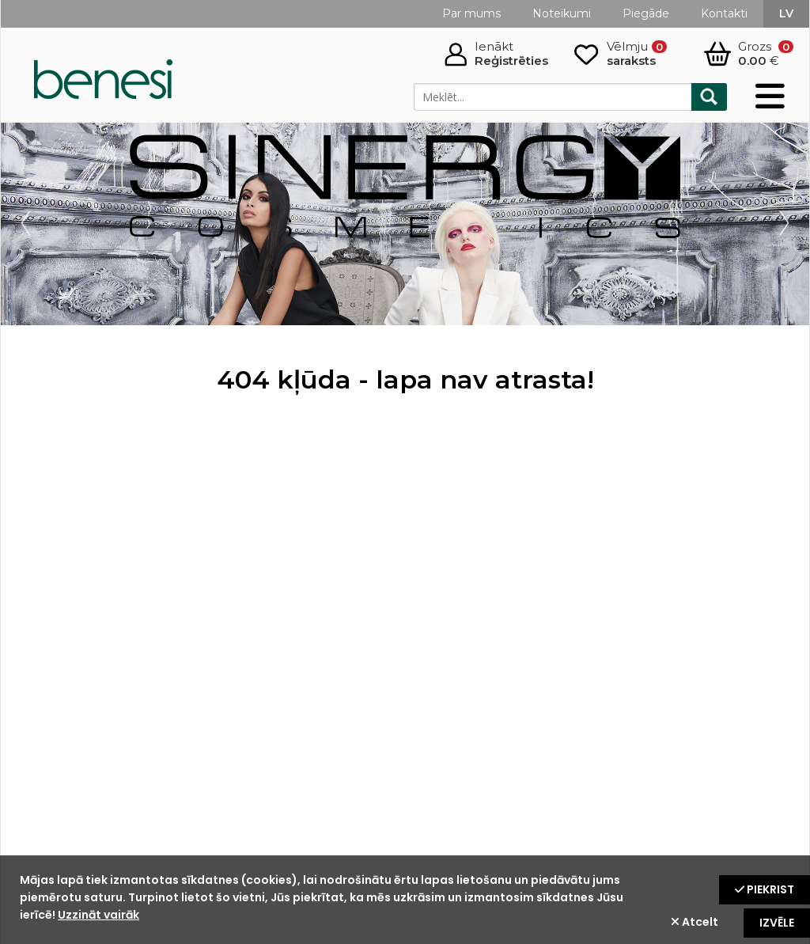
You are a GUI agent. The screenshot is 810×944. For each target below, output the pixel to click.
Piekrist (764, 889)
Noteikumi (561, 13)
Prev (29, 224)
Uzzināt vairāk (98, 915)
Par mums (471, 13)
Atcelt (694, 922)
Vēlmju (637, 54)
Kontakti (724, 13)
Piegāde (646, 13)
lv (786, 13)
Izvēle (776, 923)
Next (780, 224)
